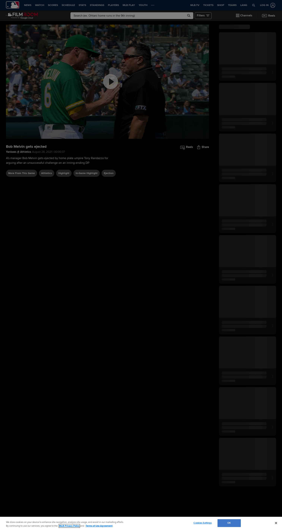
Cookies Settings (202, 522)
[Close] (276, 523)
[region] (141, 523)
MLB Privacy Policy (69, 525)
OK (229, 522)
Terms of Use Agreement (99, 525)
